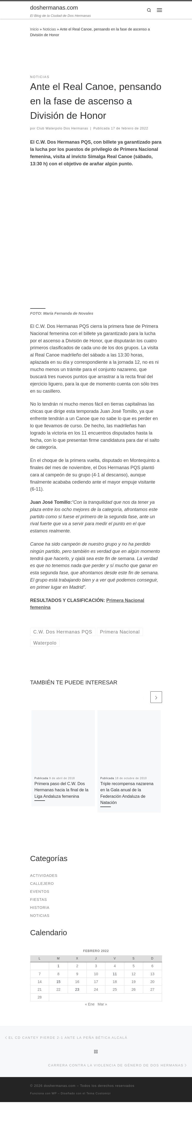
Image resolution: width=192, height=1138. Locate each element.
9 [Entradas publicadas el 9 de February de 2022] (77, 974)
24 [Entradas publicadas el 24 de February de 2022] (96, 989)
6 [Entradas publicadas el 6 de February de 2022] (152, 966)
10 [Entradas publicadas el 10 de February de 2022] (96, 974)
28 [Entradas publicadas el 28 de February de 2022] (39, 997)
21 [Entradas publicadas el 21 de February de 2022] (39, 989)
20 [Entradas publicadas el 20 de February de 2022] (152, 982)
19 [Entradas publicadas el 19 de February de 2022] (134, 982)
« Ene (90, 1004)
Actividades (44, 875)
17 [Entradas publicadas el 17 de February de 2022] (96, 982)
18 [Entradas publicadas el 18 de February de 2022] (115, 982)
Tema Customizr (98, 1093)
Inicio (34, 29)
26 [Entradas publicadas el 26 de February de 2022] (134, 989)
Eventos (40, 891)
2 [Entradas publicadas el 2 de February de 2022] (77, 966)
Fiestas (38, 899)
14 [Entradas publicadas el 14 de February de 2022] (39, 982)
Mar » (102, 1004)
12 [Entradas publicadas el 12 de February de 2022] (134, 974)
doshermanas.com (60, 1086)
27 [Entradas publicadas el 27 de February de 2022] (152, 989)
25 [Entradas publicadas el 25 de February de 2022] (115, 989)
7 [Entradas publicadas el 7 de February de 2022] (40, 974)
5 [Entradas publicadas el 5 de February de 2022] (134, 966)
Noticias (49, 29)
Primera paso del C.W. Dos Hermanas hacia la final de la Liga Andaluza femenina (61, 790)
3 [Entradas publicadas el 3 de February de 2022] (96, 966)
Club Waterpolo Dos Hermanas (62, 128)
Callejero (42, 883)
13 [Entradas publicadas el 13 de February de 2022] (152, 974)
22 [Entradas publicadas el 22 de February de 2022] (58, 989)
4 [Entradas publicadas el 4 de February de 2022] (115, 966)
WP (54, 1093)
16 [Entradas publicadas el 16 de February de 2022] (77, 982)
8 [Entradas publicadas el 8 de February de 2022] (58, 974)
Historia (40, 907)
